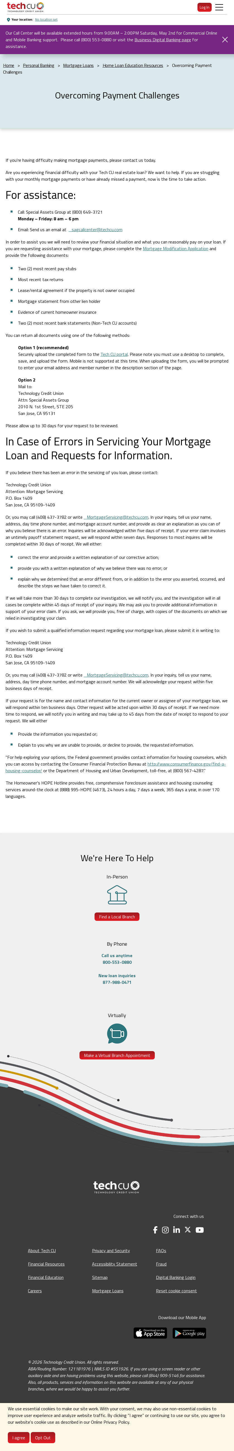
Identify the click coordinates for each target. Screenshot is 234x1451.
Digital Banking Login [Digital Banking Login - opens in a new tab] (176, 1277)
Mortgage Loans (108, 1290)
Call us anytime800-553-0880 (117, 958)
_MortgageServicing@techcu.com (116, 517)
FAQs (161, 1250)
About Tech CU (42, 1250)
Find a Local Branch (117, 916)
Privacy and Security (111, 1250)
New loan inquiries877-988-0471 (117, 979)
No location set (46, 19)
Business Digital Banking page (162, 39)
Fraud (161, 1264)
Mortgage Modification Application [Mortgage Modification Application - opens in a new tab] (175, 248)
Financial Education (46, 1277)
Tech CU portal (114, 354)
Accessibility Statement (114, 1264)
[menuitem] (25, 7)
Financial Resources (46, 1264)
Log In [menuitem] (204, 7)
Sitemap (100, 1277)
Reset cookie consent (176, 1290)
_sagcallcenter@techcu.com (95, 229)
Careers (35, 1290)
